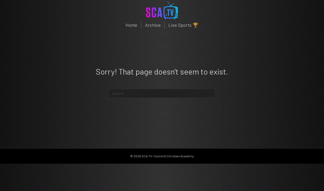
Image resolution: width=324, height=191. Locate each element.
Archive (153, 25)
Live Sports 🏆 (183, 25)
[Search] (162, 93)
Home (131, 25)
